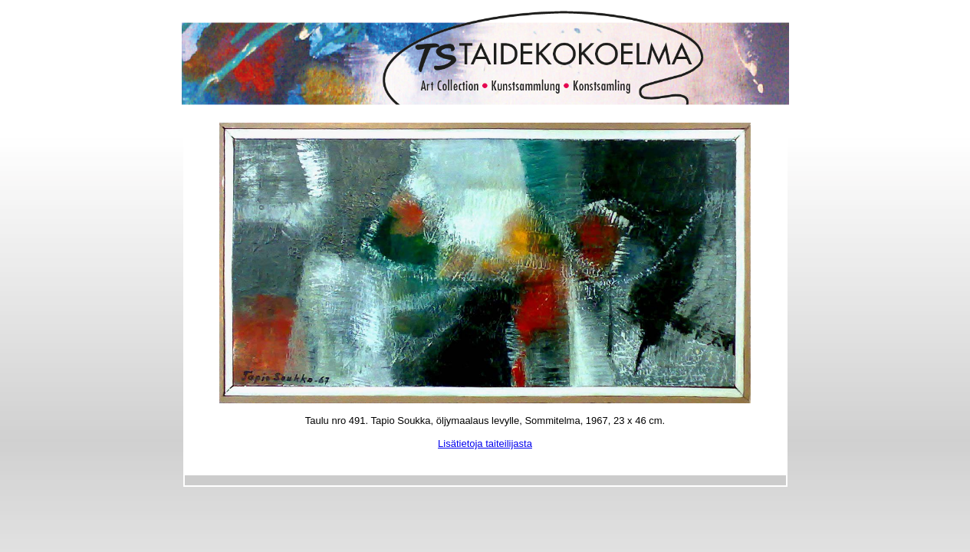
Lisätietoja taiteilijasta (485, 443)
